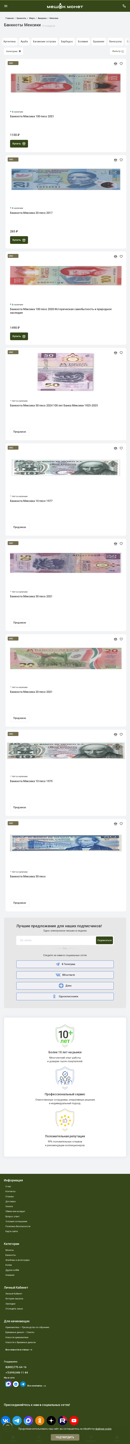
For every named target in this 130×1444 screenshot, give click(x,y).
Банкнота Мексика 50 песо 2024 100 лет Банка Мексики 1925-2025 (54, 405)
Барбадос (67, 41)
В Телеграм (65, 964)
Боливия (83, 41)
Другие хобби (12, 1270)
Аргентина (9, 41)
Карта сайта (11, 1231)
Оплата (9, 1206)
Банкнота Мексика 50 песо (28, 876)
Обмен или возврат (15, 1211)
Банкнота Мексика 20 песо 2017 (31, 212)
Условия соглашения (16, 1221)
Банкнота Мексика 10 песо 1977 (31, 501)
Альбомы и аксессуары (17, 1260)
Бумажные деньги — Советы (19, 1332)
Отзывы (9, 1196)
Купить (18, 143)
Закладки (10, 1303)
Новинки (9, 1275)
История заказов (14, 1298)
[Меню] (6, 6)
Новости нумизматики (16, 1337)
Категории (13, 51)
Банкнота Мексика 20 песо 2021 (31, 691)
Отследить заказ (14, 1308)
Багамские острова (44, 41)
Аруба (24, 41)
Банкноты (10, 1255)
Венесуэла (115, 41)
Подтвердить (65, 1437)
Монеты (9, 1250)
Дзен (65, 985)
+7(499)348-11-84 (16, 1372)
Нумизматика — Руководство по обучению (27, 1327)
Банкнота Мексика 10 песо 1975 (31, 781)
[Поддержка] (124, 6)
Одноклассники (65, 996)
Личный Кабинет (13, 1293)
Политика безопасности (17, 1226)
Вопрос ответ (12, 1216)
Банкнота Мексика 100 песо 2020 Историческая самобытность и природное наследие (61, 311)
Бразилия (98, 41)
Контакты (10, 1191)
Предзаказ (19, 431)
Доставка (10, 1201)
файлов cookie (103, 1428)
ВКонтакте (65, 975)
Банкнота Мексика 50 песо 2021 (31, 596)
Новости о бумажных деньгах (20, 1342)
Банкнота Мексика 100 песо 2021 (32, 116)
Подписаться (105, 940)
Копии (8, 1265)
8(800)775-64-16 (15, 1367)
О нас (8, 1186)
